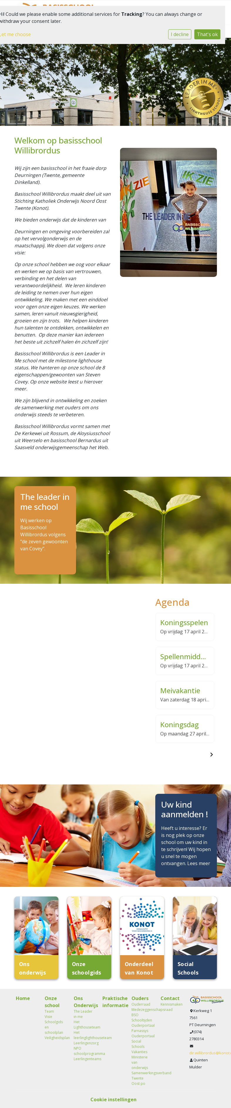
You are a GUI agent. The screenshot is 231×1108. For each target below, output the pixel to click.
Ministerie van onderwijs (139, 1062)
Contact (170, 998)
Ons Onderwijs (84, 1002)
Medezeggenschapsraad (141, 1009)
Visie (48, 1016)
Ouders (140, 998)
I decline (180, 34)
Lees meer (198, 863)
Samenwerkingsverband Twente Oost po (141, 1078)
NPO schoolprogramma (84, 1051)
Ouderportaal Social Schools (141, 1041)
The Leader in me (83, 1014)
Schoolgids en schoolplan (54, 1027)
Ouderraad (140, 1004)
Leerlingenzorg (84, 1043)
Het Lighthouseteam (84, 1024)
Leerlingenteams (84, 1058)
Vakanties (139, 1051)
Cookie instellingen (113, 1099)
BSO (135, 1014)
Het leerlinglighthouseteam (84, 1035)
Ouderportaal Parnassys (141, 1028)
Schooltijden (141, 1020)
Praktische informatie (112, 1002)
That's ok (207, 34)
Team (49, 1011)
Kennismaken (171, 1004)
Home (23, 998)
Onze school (52, 1002)
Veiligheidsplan (55, 1037)
